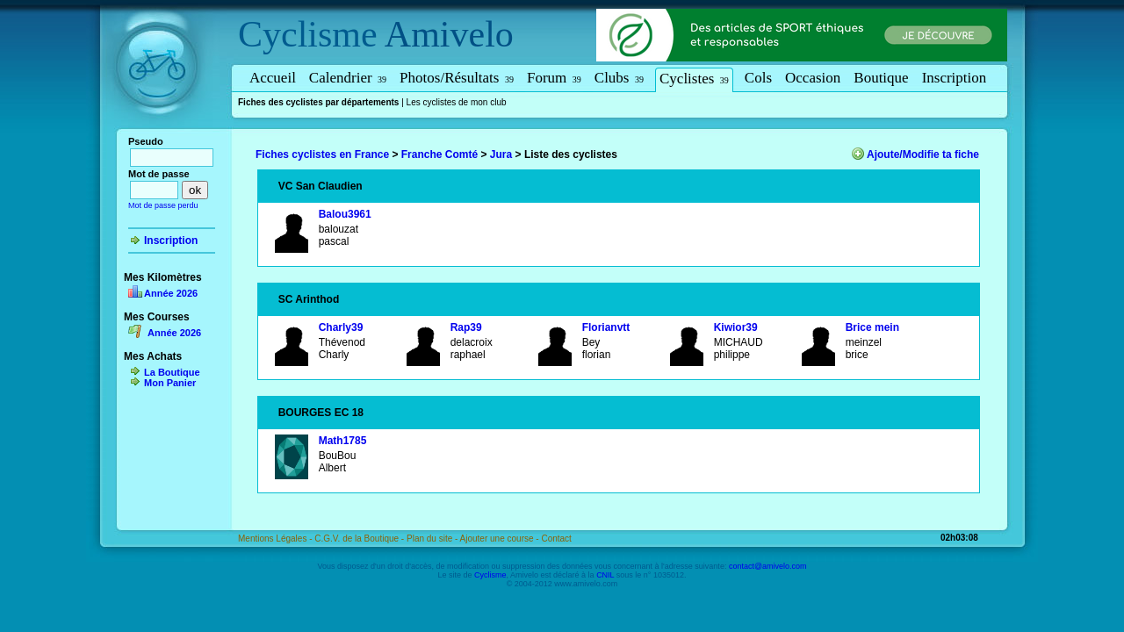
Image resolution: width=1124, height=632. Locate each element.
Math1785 (343, 440)
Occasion (812, 77)
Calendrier (347, 77)
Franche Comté (439, 154)
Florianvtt (606, 327)
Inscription (954, 77)
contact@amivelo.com (768, 566)
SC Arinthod (309, 299)
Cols (758, 77)
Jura (501, 154)
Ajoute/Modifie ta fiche (923, 154)
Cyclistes (694, 78)
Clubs (619, 77)
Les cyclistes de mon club (457, 102)
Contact (556, 538)
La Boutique (172, 372)
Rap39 (466, 327)
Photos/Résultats (457, 77)
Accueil (272, 77)
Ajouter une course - (501, 538)
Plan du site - (433, 538)
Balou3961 (345, 214)
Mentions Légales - (276, 538)
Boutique (881, 77)
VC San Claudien (320, 186)
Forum (554, 77)
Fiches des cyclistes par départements (318, 102)
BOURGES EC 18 (321, 412)
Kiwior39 (736, 327)
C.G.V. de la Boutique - (360, 538)
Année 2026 (171, 293)
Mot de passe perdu (163, 205)
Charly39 (341, 327)
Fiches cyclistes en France (322, 154)
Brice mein (872, 327)
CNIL (605, 575)
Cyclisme (308, 34)
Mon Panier (170, 382)
